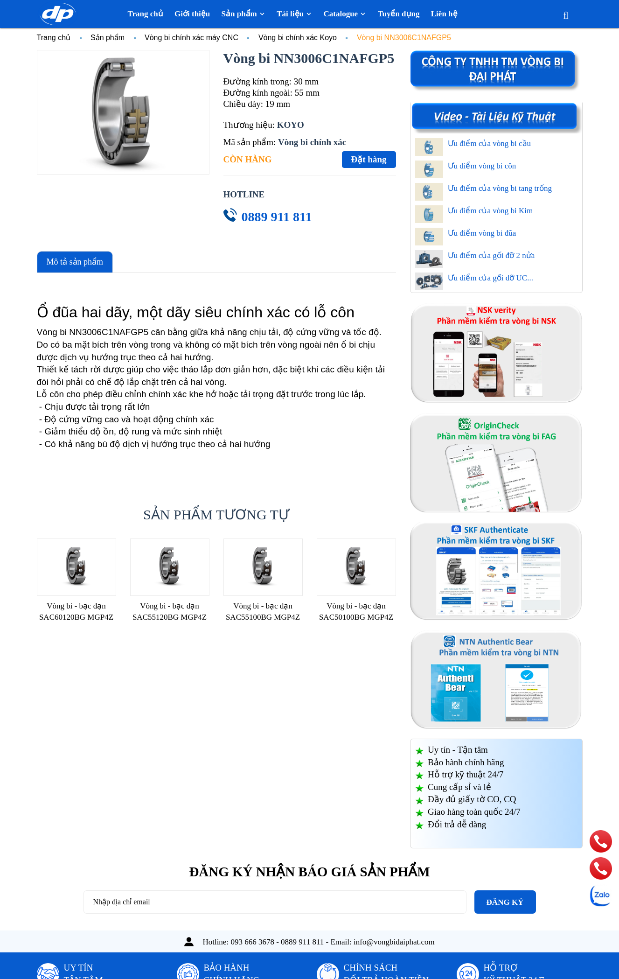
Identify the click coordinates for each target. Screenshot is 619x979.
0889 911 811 (277, 217)
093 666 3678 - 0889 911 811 (277, 941)
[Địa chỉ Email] (274, 902)
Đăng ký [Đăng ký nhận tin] (505, 902)
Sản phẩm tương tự (216, 514)
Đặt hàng (369, 159)
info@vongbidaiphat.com (394, 941)
